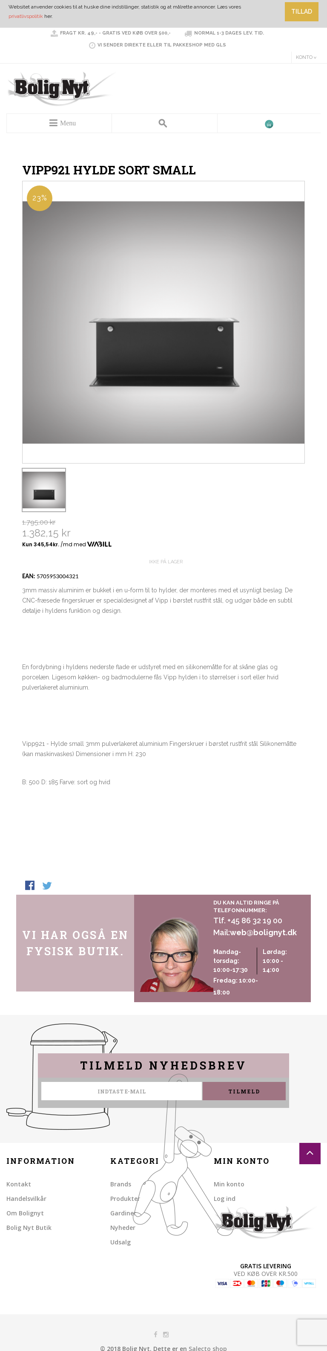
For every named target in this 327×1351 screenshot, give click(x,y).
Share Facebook (30, 886)
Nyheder (122, 1227)
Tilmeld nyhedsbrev (163, 1065)
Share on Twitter (47, 886)
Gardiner (123, 1213)
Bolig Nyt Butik (29, 1227)
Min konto (229, 1184)
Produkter (125, 1198)
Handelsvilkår (26, 1198)
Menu (68, 123)
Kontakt (18, 1184)
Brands (120, 1184)
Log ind (224, 1198)
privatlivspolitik (26, 16)
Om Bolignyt (25, 1213)
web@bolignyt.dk (263, 932)
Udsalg (120, 1242)
